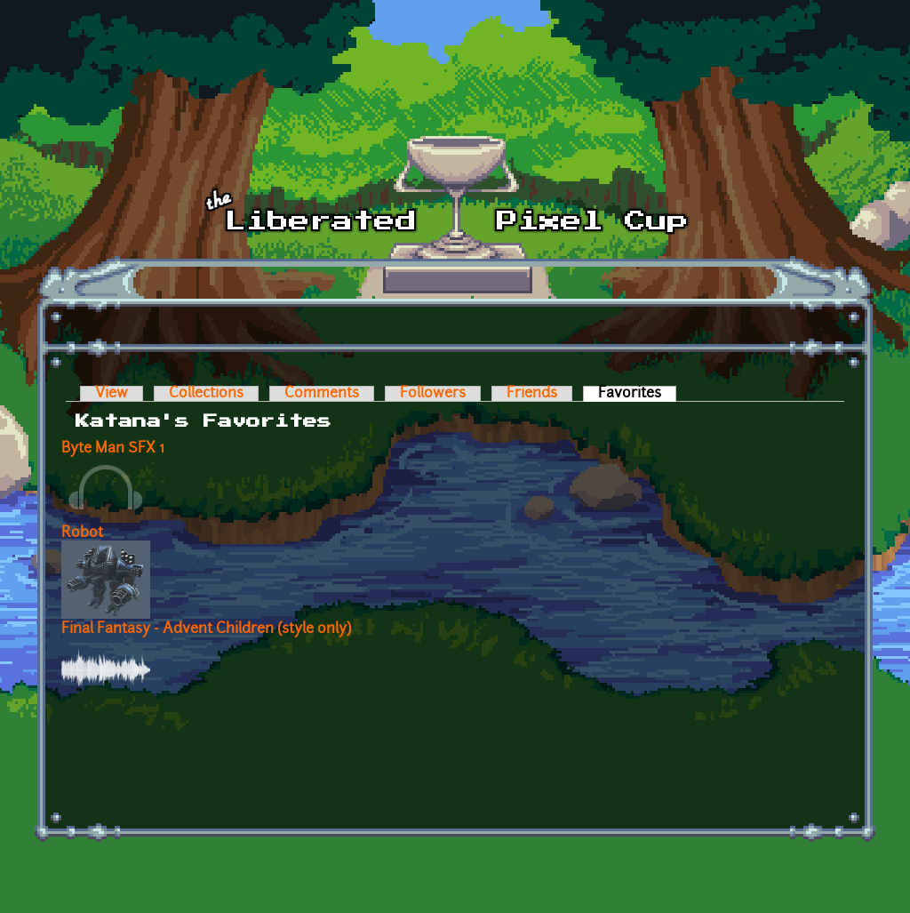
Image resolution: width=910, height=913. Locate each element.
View (111, 394)
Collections (206, 394)
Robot (82, 533)
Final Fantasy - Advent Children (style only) (206, 629)
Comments (321, 394)
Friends (532, 394)
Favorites (637, 394)
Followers (433, 394)
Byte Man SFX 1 (112, 449)
